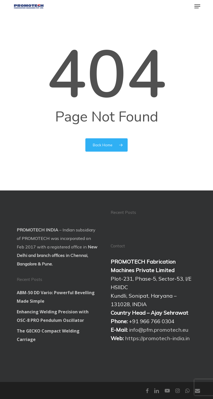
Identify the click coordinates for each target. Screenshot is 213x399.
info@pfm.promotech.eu (158, 329)
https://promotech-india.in (157, 338)
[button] (197, 6)
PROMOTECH (36, 238)
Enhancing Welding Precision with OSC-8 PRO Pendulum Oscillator (53, 316)
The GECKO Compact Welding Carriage (48, 335)
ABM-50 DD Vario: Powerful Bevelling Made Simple (56, 297)
